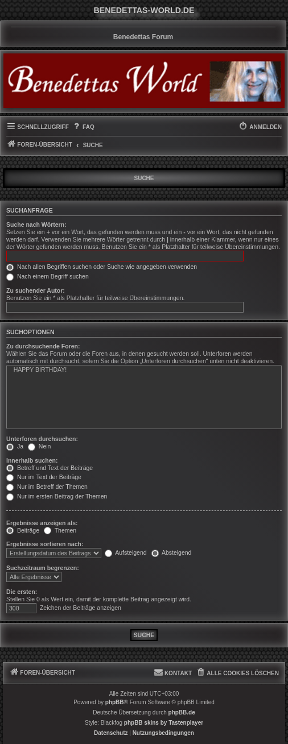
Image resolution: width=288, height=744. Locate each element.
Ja (14, 446)
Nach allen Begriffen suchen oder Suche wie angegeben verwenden (101, 266)
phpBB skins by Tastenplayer (163, 723)
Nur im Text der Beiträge (43, 476)
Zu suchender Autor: (35, 290)
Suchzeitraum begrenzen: (42, 567)
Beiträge (22, 530)
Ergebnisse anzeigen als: (41, 522)
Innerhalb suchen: (31, 460)
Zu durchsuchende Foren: (43, 346)
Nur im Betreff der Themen (47, 486)
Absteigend (171, 552)
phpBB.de (181, 712)
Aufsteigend (126, 552)
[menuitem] (83, 127)
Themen (60, 530)
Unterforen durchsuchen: (42, 438)
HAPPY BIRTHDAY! (144, 370)
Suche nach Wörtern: (36, 224)
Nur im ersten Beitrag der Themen (56, 496)
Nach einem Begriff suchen (47, 276)
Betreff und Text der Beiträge (49, 467)
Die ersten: (21, 591)
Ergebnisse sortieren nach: (44, 544)
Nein (39, 446)
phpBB (114, 702)
